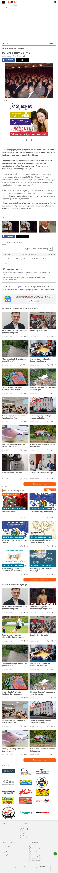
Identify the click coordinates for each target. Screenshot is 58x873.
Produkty (22, 832)
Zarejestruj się (23, 289)
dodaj (48, 490)
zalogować (19, 286)
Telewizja (5, 849)
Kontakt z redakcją (8, 830)
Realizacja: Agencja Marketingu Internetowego (29, 867)
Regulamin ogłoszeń (35, 851)
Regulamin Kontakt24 (35, 861)
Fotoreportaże (7, 851)
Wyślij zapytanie (24, 838)
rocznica (35, 259)
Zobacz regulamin (9, 279)
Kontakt (22, 836)
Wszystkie (28, 43)
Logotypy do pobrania (26, 828)
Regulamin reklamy (34, 857)
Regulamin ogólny (34, 847)
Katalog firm (6, 855)
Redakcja (5, 828)
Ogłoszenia (6, 853)
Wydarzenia (21, 48)
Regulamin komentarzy (35, 853)
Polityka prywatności (35, 849)
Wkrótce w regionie (13, 490)
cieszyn (6, 259)
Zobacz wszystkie (39, 484)
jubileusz (25, 259)
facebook (8, 60)
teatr (45, 259)
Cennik (22, 834)
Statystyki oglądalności (26, 830)
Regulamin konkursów (35, 859)
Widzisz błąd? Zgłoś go (29, 254)
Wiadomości (13, 48)
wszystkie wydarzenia (39, 580)
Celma (15, 259)
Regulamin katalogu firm (36, 855)
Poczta (4, 858)
